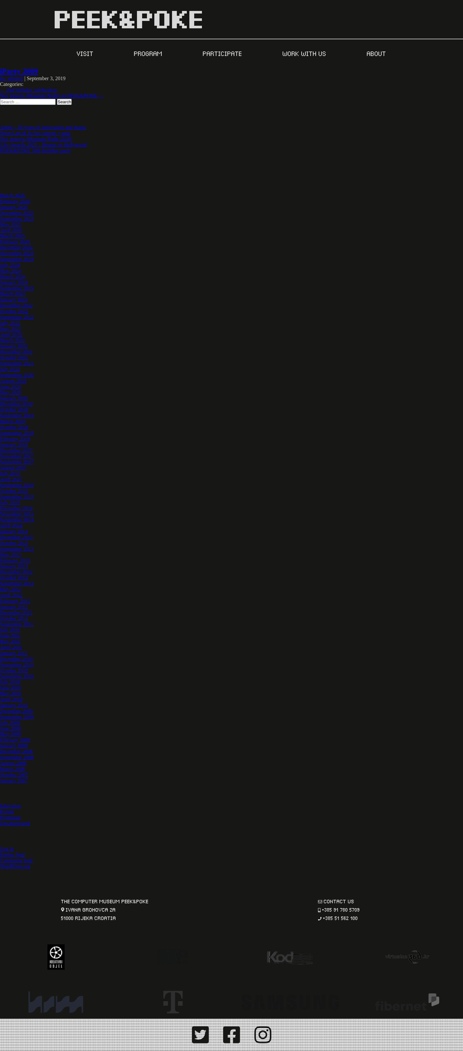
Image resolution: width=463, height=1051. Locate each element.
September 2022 (16, 317)
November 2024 (16, 253)
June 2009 (10, 728)
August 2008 (13, 763)
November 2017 (16, 456)
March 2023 (12, 294)
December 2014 (16, 508)
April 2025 (11, 230)
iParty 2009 (19, 71)
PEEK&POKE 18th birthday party (35, 150)
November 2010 (16, 664)
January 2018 (14, 444)
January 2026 (14, 207)
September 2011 (16, 624)
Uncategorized (15, 823)
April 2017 (11, 479)
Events (7, 811)
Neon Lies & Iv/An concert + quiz (35, 133)
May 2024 (10, 271)
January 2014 (14, 531)
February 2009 (15, 740)
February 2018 (15, 439)
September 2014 (16, 520)
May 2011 (10, 641)
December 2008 (16, 751)
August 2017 (13, 467)
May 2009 (10, 734)
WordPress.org (15, 866)
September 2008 (16, 757)
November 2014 (16, 514)
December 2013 (16, 537)
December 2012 (16, 572)
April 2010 (11, 699)
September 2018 (16, 433)
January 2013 (14, 566)
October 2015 (14, 491)
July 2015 (10, 502)
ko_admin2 (11, 78)
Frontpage (10, 817)
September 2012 (16, 583)
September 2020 (16, 375)
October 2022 (14, 311)
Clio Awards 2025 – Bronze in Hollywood (43, 144)
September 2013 (16, 549)
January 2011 (13, 653)
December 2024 (16, 247)
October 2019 (14, 410)
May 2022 (10, 328)
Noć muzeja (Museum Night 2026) (36, 139)
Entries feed (12, 854)
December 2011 (16, 612)
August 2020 (13, 381)
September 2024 (16, 259)
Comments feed (16, 860)
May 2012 (10, 589)
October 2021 (14, 357)
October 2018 (14, 427)
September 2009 (16, 717)
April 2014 (11, 525)
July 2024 (10, 265)
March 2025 (12, 236)
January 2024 (14, 282)
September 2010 (16, 676)
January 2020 (14, 398)
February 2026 (15, 201)
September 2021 (16, 363)
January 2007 (14, 780)
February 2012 (15, 601)
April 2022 (11, 334)
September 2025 (16, 218)
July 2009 (10, 722)
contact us (339, 901)
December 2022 (16, 305)
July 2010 (10, 682)
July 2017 (10, 473)
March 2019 (12, 421)
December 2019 (16, 404)
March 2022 (12, 340)
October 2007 (14, 774)
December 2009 (16, 711)
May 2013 (10, 554)
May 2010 (10, 693)
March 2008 (12, 769)
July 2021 (10, 369)
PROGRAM (149, 53)
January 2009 (14, 746)
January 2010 (14, 705)
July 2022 (10, 323)
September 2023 (16, 288)
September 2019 (16, 415)
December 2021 (16, 352)
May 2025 (10, 224)
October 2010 (14, 670)
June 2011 (10, 635)
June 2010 (10, 688)
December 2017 (16, 450)
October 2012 (14, 578)
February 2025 (15, 242)
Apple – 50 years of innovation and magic (43, 127)
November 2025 (16, 213)
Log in (7, 848)
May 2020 (10, 392)
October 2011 (14, 618)
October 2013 (14, 543)
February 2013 (15, 560)
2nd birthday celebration (28, 90)
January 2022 (14, 346)
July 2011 (10, 630)
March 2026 (12, 195)
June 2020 (10, 386)
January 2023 (14, 299)
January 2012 (14, 606)
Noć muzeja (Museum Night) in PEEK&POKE (52, 95)
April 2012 (11, 595)
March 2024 (12, 276)
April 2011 (11, 647)
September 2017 (16, 462)
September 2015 (16, 496)
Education (10, 806)
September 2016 (16, 485)
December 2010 (16, 659)
